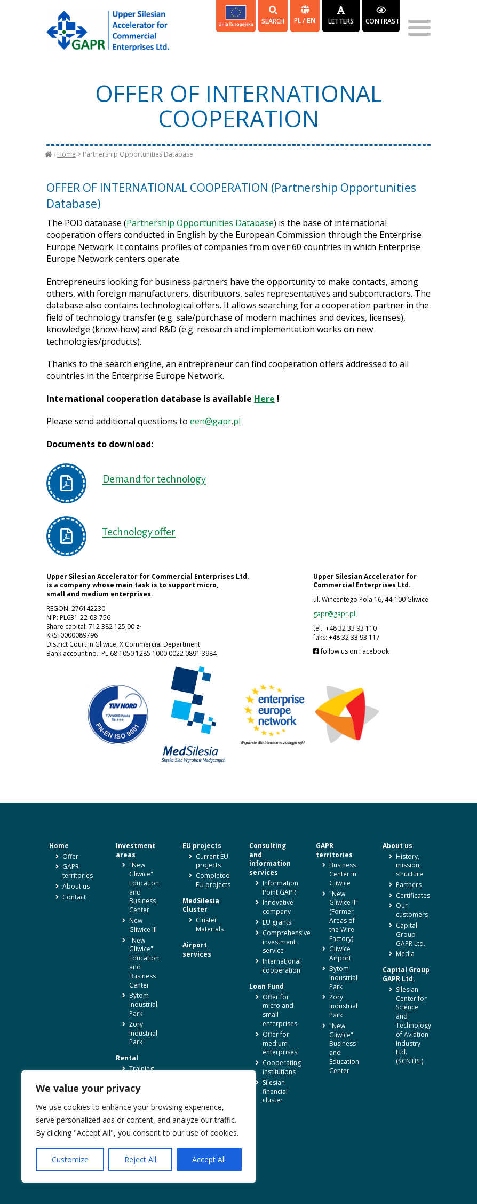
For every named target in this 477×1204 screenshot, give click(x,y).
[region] (138, 1126)
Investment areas (135, 850)
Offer (70, 856)
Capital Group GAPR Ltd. (410, 934)
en (311, 20)
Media (405, 953)
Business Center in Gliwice (342, 874)
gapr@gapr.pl (334, 613)
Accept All (209, 1159)
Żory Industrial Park (143, 1033)
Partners (409, 884)
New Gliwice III (143, 925)
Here (264, 399)
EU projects (201, 845)
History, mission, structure (409, 865)
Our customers (412, 910)
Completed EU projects (213, 880)
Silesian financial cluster (275, 1091)
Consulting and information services (270, 859)
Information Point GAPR (280, 888)
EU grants (277, 922)
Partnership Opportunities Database (200, 223)
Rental (127, 1057)
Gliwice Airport (340, 953)
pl (298, 20)
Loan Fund (266, 986)
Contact (74, 897)
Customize (70, 1159)
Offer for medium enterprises (280, 1043)
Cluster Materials (210, 924)
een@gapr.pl (215, 421)
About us (76, 886)
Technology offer (139, 532)
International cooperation (282, 966)
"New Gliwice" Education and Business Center (144, 887)
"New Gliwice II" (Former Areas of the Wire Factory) (343, 916)
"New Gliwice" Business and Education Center (344, 1048)
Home (66, 154)
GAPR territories (77, 871)
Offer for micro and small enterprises (280, 1010)
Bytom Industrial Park (143, 1004)
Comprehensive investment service (287, 942)
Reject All (140, 1159)
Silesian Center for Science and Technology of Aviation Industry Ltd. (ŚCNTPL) (413, 1025)
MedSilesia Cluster (200, 905)
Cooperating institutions (282, 1067)
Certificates (413, 895)
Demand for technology (154, 479)
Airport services (196, 950)
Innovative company (278, 907)
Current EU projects (212, 861)
